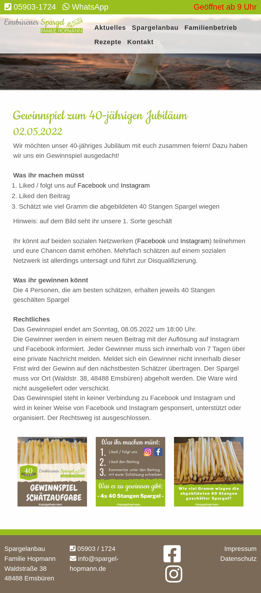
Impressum (240, 548)
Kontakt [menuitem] (140, 42)
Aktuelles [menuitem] (110, 28)
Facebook (92, 185)
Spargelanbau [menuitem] (155, 28)
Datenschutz (238, 558)
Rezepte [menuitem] (107, 42)
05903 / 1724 (93, 548)
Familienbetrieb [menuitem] (211, 28)
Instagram (135, 185)
